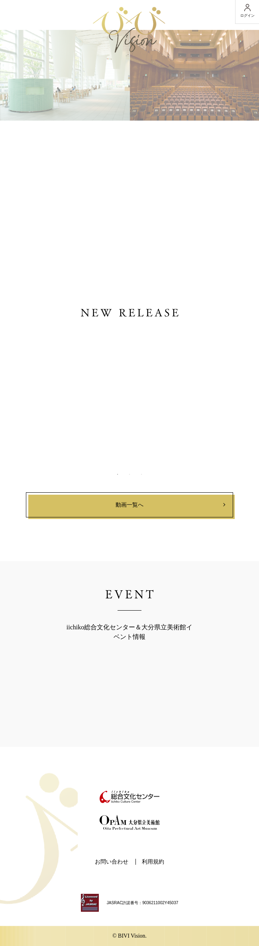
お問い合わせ (111, 862)
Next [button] (227, 392)
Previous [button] (31, 392)
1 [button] (118, 474)
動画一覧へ (129, 505)
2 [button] (129, 474)
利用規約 (153, 862)
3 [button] (141, 474)
